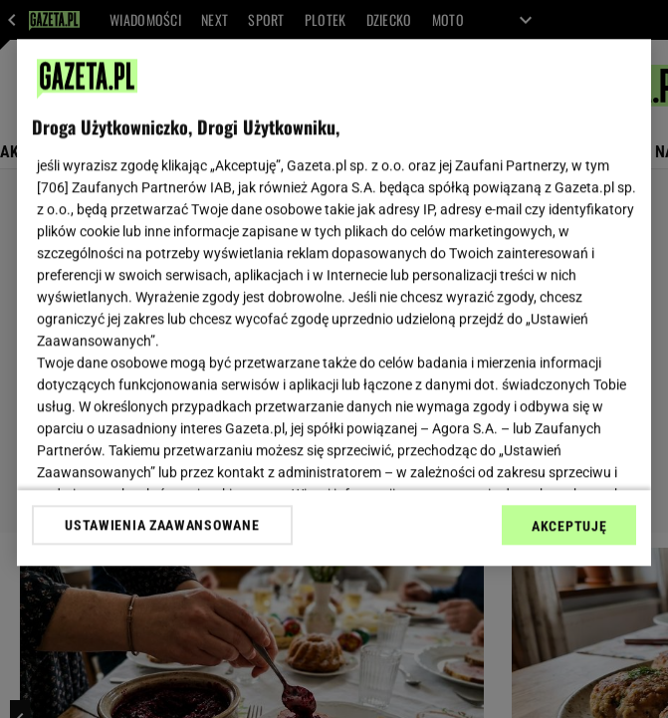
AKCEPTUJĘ (569, 526)
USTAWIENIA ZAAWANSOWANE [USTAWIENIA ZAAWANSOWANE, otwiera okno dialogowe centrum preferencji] (162, 525)
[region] (334, 302)
